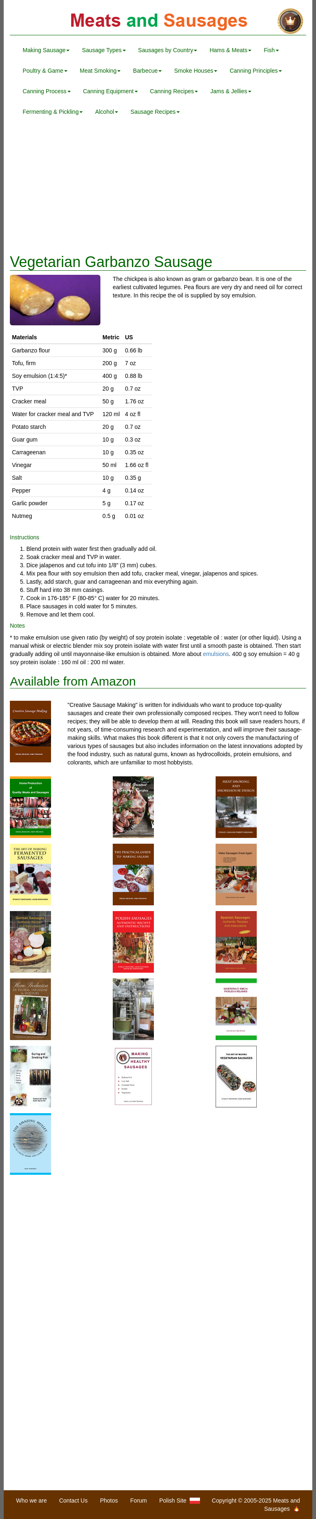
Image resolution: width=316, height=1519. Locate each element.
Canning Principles (256, 70)
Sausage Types (103, 50)
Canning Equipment (110, 91)
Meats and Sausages (158, 21)
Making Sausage (46, 50)
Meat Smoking (100, 70)
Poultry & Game (45, 70)
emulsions (216, 654)
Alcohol (106, 111)
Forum (138, 1500)
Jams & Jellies (230, 91)
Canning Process (47, 91)
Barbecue (147, 70)
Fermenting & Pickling (53, 111)
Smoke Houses (195, 70)
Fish (271, 50)
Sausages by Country (168, 50)
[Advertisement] (158, 188)
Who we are (31, 1500)
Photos (109, 1500)
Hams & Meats (230, 50)
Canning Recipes (174, 91)
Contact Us (73, 1500)
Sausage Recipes (155, 111)
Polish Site (179, 1500)
